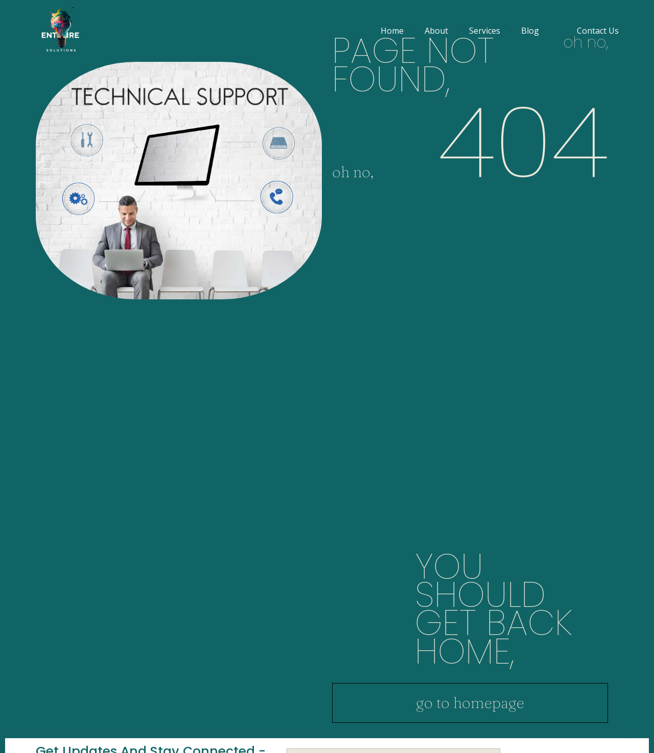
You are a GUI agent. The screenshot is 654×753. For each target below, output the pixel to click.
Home (392, 30)
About (436, 30)
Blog (530, 30)
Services (484, 30)
